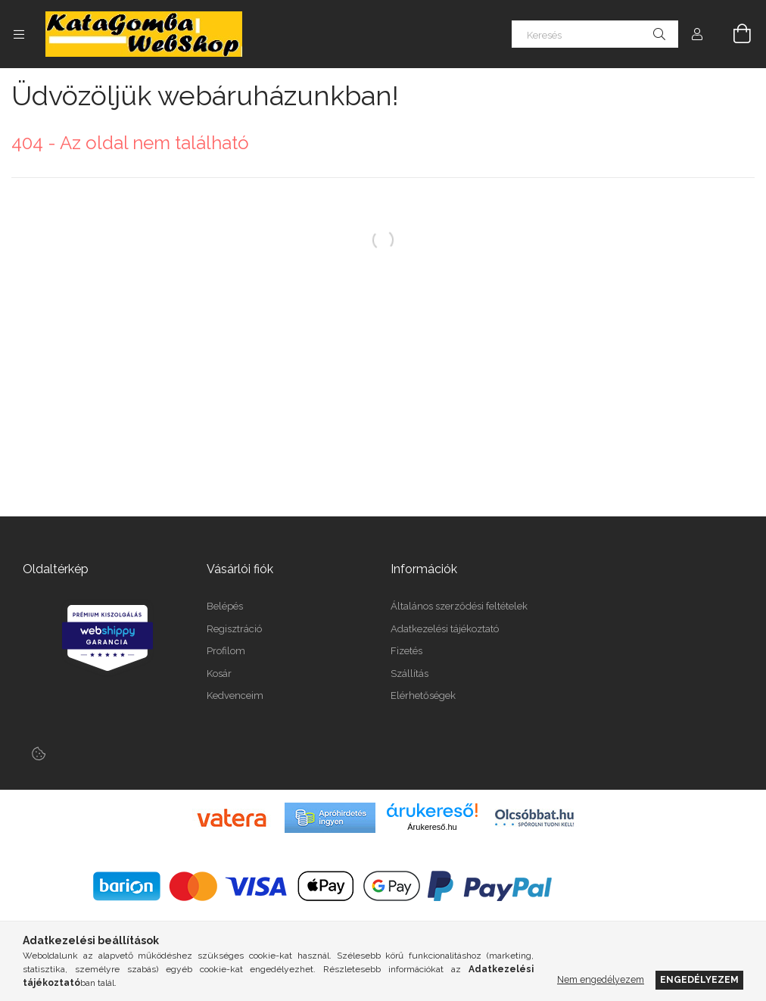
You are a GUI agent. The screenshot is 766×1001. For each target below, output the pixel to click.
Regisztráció (234, 629)
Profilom (226, 650)
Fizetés (406, 650)
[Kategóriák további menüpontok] (19, 34)
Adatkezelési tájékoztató (445, 629)
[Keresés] (595, 34)
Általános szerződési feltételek (459, 606)
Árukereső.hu (431, 826)
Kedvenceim (235, 695)
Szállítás (409, 673)
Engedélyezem (699, 979)
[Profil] (697, 34)
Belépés (225, 606)
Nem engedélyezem (600, 979)
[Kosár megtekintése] (733, 34)
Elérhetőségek (423, 695)
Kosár (219, 673)
